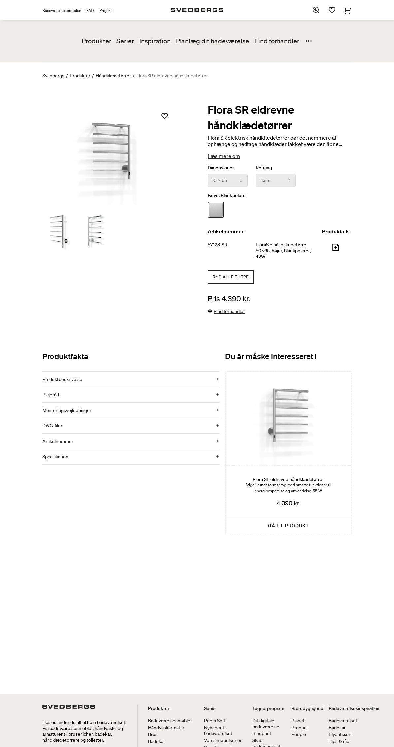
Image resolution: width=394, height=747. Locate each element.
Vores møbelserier (223, 740)
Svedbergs (53, 75)
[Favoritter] (332, 10)
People (298, 734)
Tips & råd (339, 741)
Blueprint (261, 733)
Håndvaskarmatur (166, 728)
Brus (153, 734)
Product (299, 728)
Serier (125, 41)
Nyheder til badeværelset (218, 730)
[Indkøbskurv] (348, 10)
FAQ (90, 10)
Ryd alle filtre (231, 277)
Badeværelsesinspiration (354, 708)
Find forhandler (276, 41)
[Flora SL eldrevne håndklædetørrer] (288, 453)
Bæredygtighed (307, 708)
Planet (298, 721)
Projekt (105, 10)
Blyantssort (340, 734)
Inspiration (155, 41)
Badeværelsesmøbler (170, 721)
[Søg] (316, 10)
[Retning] (276, 180)
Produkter (96, 41)
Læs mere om (224, 156)
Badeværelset (343, 721)
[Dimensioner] (228, 180)
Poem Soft (214, 721)
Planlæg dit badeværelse (212, 41)
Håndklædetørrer (113, 75)
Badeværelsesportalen (61, 10)
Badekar (156, 741)
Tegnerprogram (268, 708)
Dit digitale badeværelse (265, 724)
